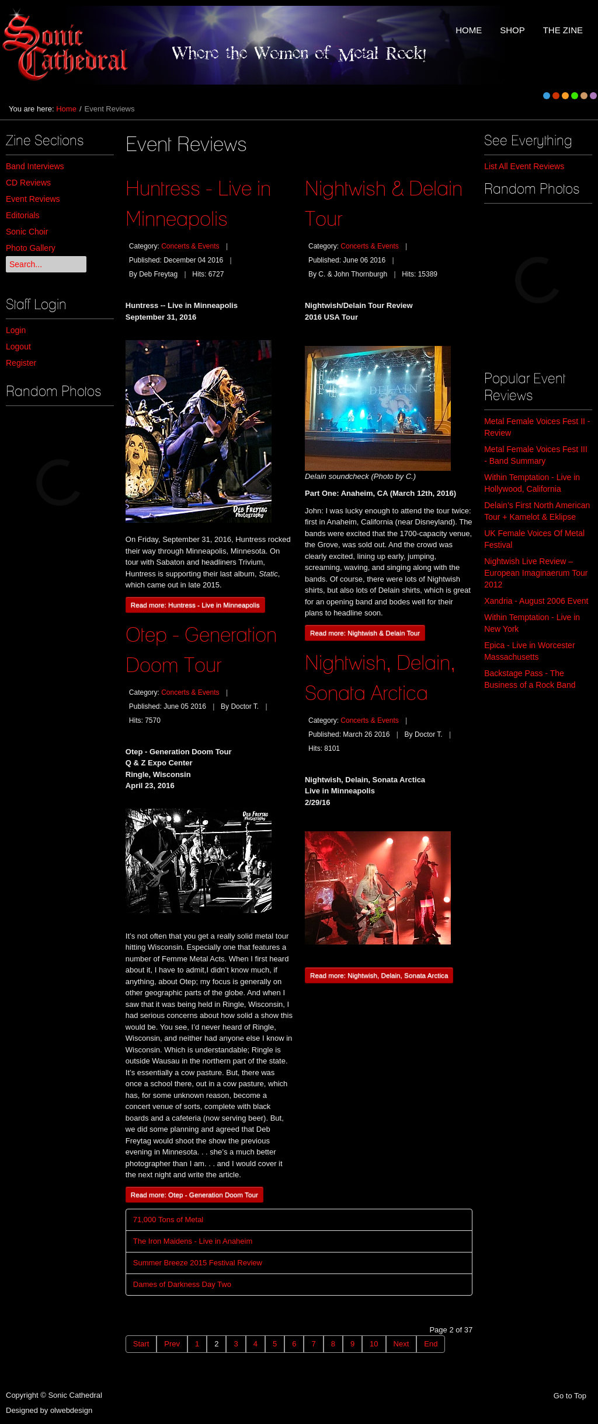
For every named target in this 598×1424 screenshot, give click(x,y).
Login (16, 330)
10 (374, 1343)
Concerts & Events (190, 246)
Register (21, 363)
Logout (18, 346)
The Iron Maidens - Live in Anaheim (193, 1241)
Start (141, 1343)
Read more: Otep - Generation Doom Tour (194, 1194)
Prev (172, 1343)
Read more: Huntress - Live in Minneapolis (195, 604)
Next (401, 1343)
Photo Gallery (30, 248)
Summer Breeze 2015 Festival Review (197, 1262)
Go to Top (570, 1395)
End (430, 1343)
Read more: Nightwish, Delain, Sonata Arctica (379, 975)
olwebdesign (71, 1410)
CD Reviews (28, 182)
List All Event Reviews (524, 166)
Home (66, 108)
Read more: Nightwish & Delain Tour (365, 632)
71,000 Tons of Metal (168, 1219)
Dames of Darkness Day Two (182, 1284)
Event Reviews (33, 199)
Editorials (23, 215)
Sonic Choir (27, 231)
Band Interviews (35, 166)
